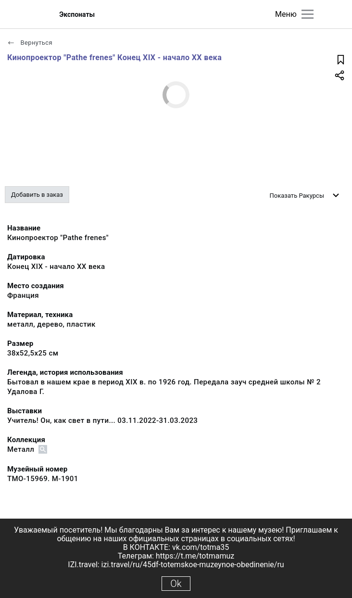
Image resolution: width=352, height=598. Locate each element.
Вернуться (29, 42)
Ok (175, 583)
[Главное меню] (307, 14)
